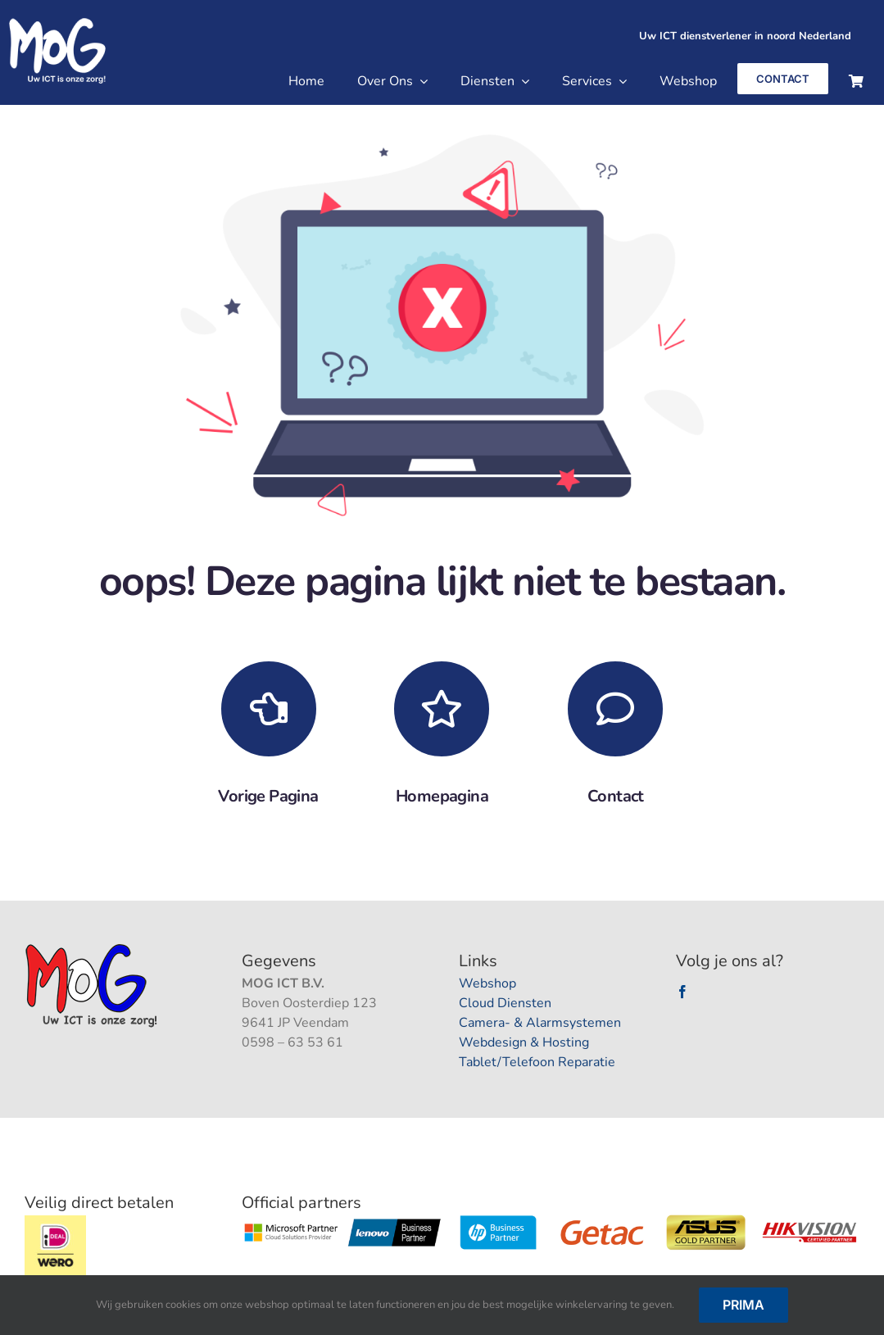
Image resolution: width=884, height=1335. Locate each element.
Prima (743, 1304)
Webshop (487, 983)
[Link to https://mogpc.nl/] (441, 709)
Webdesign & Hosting (524, 1042)
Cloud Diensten (505, 1003)
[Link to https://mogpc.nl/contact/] (615, 709)
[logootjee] (93, 948)
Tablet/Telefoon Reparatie (537, 1062)
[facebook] (682, 991)
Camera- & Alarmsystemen (540, 1023)
